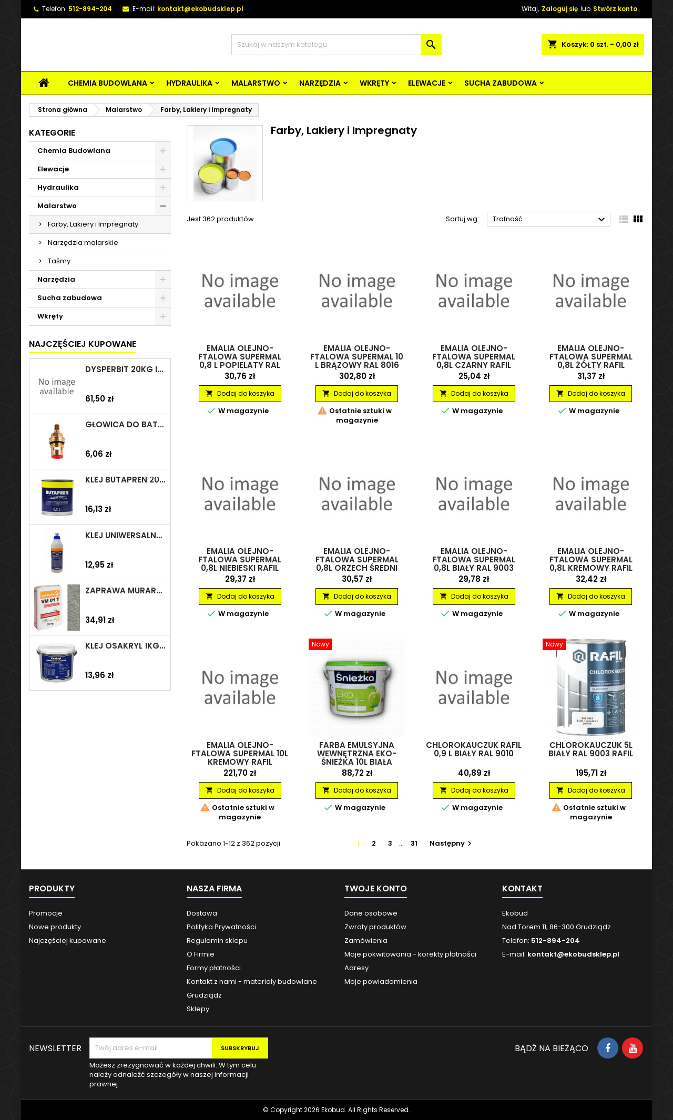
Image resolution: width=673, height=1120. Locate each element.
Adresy (356, 968)
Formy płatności (214, 968)
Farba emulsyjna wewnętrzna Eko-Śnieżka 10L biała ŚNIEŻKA (356, 757)
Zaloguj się (560, 8)
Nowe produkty (55, 927)
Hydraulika (189, 83)
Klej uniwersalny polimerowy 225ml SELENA (125, 535)
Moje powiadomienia (380, 982)
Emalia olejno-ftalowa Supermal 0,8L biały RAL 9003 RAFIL (473, 564)
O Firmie (201, 954)
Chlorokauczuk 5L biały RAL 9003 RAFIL (590, 749)
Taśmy (59, 261)
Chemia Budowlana (107, 83)
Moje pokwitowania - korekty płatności (410, 954)
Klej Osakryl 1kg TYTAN (125, 646)
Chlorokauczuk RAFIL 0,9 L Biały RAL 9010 (474, 749)
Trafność (550, 219)
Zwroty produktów (375, 927)
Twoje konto (375, 888)
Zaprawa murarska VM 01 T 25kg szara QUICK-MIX (125, 591)
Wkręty (374, 83)
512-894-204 (90, 8)
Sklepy (198, 1009)
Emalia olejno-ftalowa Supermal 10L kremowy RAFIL (239, 753)
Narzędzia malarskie (83, 243)
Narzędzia (320, 83)
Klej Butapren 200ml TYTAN (125, 480)
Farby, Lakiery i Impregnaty (93, 224)
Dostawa (202, 913)
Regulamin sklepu (217, 941)
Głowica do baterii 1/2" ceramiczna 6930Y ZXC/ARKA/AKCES (125, 425)
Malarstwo (255, 83)
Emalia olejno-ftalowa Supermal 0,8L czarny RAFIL (473, 357)
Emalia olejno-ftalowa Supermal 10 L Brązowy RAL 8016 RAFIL (356, 361)
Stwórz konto (615, 8)
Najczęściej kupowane (67, 941)
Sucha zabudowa (500, 83)
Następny (452, 843)
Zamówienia (366, 941)
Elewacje (426, 83)
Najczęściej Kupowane (82, 344)
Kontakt (522, 888)
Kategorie (52, 133)
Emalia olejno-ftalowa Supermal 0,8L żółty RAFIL (591, 357)
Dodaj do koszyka (240, 393)
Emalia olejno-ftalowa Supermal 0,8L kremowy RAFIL (591, 559)
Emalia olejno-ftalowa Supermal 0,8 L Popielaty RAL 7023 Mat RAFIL (239, 361)
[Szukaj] (336, 44)
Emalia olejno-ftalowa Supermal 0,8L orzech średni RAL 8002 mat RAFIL (357, 564)
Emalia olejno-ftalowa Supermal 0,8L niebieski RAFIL (239, 559)
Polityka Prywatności (221, 927)
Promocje (46, 913)
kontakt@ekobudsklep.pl (200, 8)
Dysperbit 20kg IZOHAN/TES (125, 369)
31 (414, 843)
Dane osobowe (370, 913)
